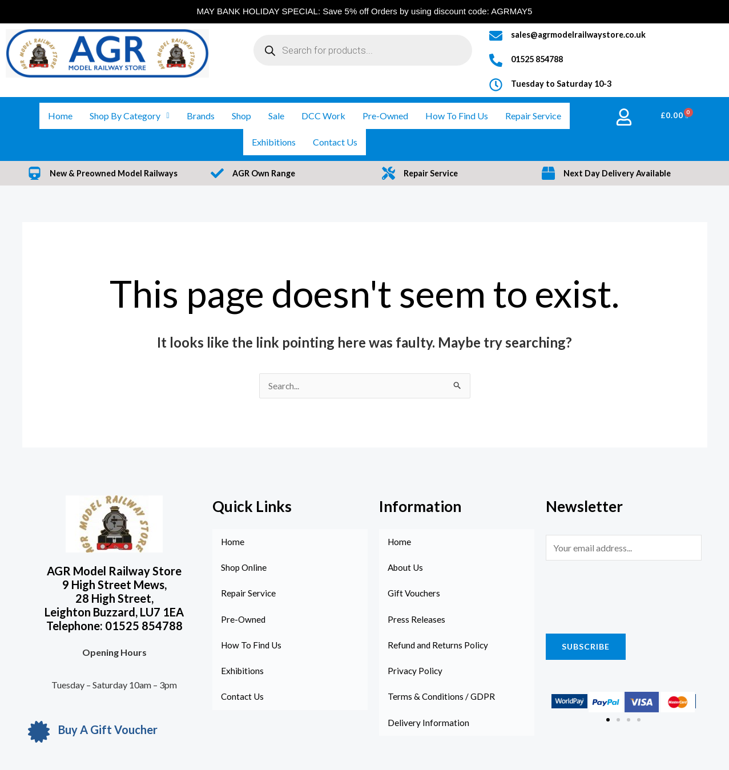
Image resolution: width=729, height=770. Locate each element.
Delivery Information (428, 726)
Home (60, 115)
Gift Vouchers (415, 595)
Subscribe (586, 647)
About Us (406, 568)
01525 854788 (540, 59)
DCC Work (323, 115)
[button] (608, 720)
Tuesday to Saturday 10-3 (562, 83)
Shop (241, 115)
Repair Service (533, 115)
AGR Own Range (265, 173)
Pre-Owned (385, 115)
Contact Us (335, 141)
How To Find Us (456, 115)
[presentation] (632, 595)
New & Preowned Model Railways (116, 173)
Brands (201, 115)
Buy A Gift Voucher (108, 730)
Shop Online (244, 568)
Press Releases (416, 621)
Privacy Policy (416, 673)
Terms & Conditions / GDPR (442, 700)
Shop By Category (129, 115)
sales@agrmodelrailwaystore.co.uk (580, 34)
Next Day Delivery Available (618, 173)
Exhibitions (274, 141)
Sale (276, 115)
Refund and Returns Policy (439, 647)
